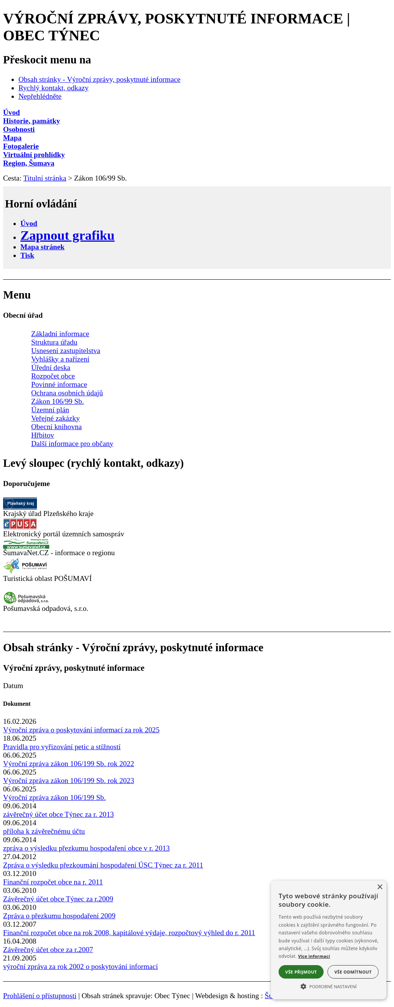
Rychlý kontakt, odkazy (53, 88)
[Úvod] (197, 112)
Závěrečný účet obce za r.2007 (48, 950)
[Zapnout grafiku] (67, 235)
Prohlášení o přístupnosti (40, 996)
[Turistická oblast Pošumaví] (26, 572)
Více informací (314, 956)
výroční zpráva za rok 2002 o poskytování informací (80, 966)
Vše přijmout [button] (301, 972)
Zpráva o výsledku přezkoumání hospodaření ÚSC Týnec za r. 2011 (103, 865)
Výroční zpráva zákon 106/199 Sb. (54, 797)
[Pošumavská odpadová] (26, 602)
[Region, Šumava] (197, 163)
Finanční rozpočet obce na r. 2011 (53, 882)
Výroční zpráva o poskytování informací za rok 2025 (81, 730)
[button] (329, 985)
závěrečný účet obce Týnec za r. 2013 (58, 814)
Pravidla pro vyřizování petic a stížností (61, 747)
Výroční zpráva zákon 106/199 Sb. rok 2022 (68, 764)
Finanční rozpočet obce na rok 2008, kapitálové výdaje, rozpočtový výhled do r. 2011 (129, 933)
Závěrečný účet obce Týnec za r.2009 (58, 899)
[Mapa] (197, 138)
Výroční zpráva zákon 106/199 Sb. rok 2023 (68, 780)
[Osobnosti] (197, 129)
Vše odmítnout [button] (353, 972)
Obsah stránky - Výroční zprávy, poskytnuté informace (99, 79)
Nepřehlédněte (40, 96)
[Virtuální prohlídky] (197, 155)
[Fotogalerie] (197, 146)
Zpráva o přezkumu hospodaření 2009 (59, 916)
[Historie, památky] (197, 121)
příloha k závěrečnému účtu (44, 831)
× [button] (379, 887)
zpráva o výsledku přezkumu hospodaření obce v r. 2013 (86, 848)
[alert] (328, 940)
